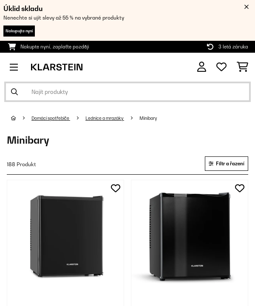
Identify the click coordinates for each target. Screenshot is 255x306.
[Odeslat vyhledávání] (14, 92)
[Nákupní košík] (242, 67)
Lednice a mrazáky (104, 118)
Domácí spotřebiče (50, 118)
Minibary (148, 118)
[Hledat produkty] (127, 92)
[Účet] (201, 67)
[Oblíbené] (221, 67)
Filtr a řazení (226, 164)
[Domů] (21, 118)
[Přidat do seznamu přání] (115, 188)
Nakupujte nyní (19, 30)
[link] (65, 238)
